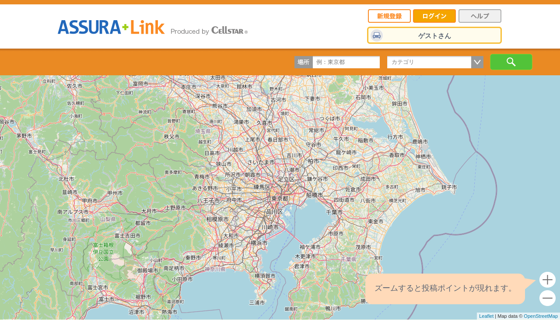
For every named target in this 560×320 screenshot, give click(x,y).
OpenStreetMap (541, 316)
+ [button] (547, 280)
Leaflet (486, 316)
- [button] (547, 298)
